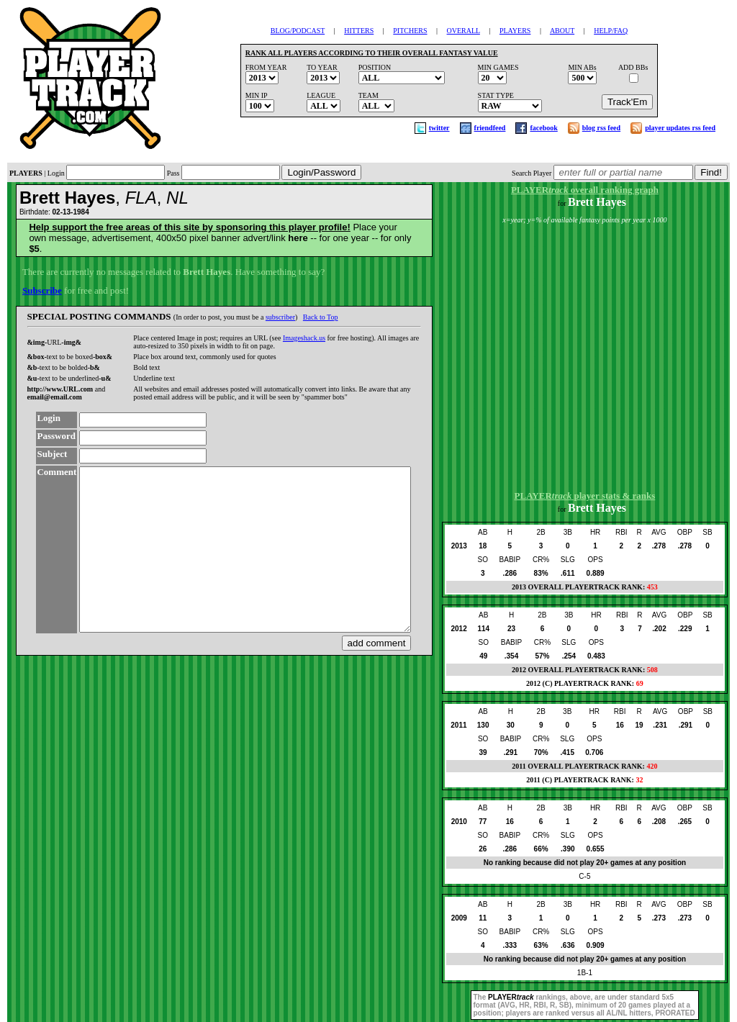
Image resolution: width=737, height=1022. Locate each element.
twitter (439, 128)
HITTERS (359, 31)
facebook (543, 128)
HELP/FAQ (611, 31)
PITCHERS (410, 31)
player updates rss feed (680, 128)
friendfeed (490, 128)
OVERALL (463, 31)
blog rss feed (601, 128)
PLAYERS (515, 31)
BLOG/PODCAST (298, 31)
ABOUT (562, 31)
